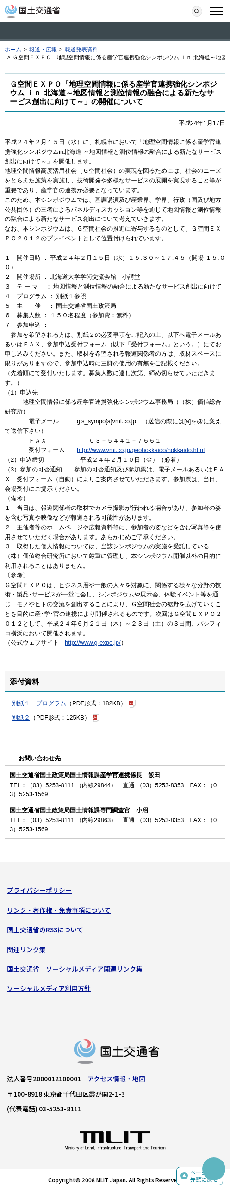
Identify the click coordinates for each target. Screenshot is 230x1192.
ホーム (13, 49)
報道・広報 (43, 49)
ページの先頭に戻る (204, 1176)
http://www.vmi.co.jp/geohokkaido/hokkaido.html (141, 449)
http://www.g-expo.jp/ (93, 642)
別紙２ (21, 717)
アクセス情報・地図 (116, 1078)
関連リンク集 (26, 949)
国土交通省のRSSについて (45, 929)
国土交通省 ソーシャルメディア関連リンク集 (75, 968)
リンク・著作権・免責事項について (59, 910)
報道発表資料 (81, 49)
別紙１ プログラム (39, 703)
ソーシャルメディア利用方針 (49, 988)
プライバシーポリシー (39, 890)
